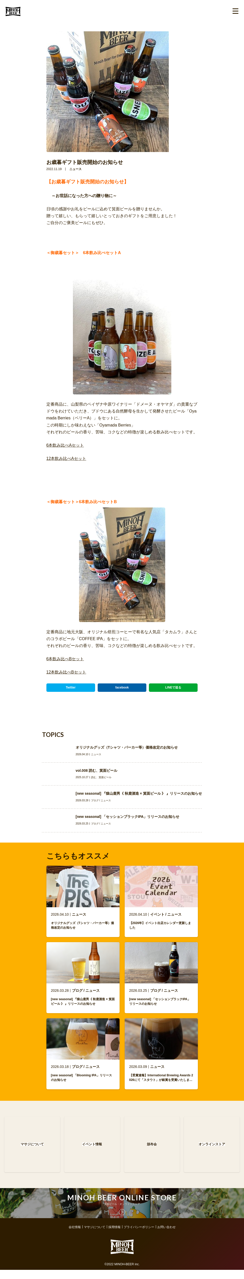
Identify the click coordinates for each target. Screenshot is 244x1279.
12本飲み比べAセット (66, 458)
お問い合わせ (166, 1236)
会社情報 (75, 1236)
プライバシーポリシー (139, 1236)
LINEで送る (173, 687)
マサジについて (94, 1236)
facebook (122, 687)
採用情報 (114, 1236)
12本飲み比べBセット (66, 672)
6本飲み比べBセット (65, 659)
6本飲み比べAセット (65, 445)
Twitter (70, 687)
